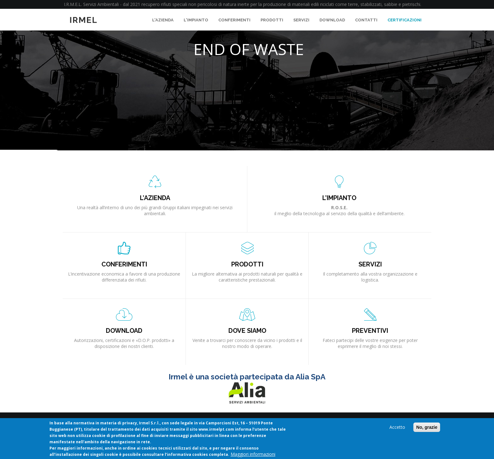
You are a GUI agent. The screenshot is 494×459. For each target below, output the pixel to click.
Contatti (366, 20)
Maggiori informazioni (253, 455)
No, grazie (426, 427)
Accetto (397, 428)
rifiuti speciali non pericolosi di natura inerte (205, 4)
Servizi (301, 20)
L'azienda (163, 20)
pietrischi (411, 4)
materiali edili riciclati (313, 4)
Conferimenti (234, 20)
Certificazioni (405, 20)
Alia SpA (310, 376)
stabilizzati (371, 4)
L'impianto (196, 20)
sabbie (390, 4)
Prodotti (272, 20)
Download (332, 20)
